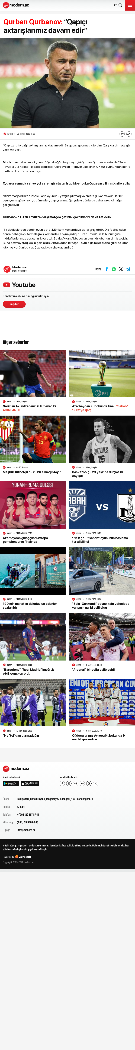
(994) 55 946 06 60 (27, 822)
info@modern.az (26, 830)
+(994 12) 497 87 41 (28, 814)
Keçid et (14, 304)
